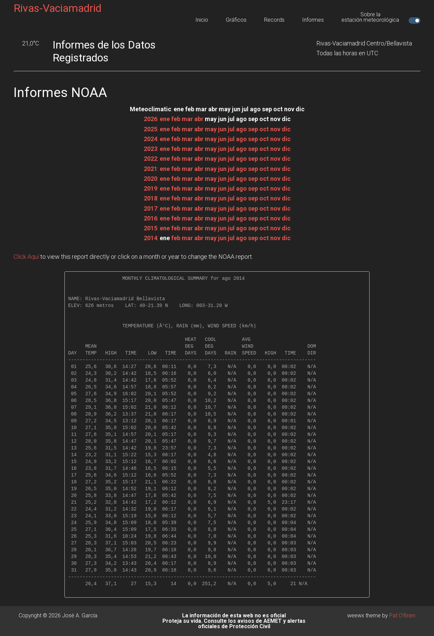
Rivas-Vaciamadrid (57, 8)
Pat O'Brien (402, 615)
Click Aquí (26, 256)
